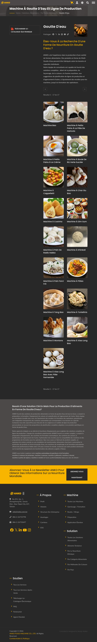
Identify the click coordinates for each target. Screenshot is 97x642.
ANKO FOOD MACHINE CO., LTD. (23, 633)
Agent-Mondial (19, 617)
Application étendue (75, 522)
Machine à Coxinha (52, 221)
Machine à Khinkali (76, 249)
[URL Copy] (67, 34)
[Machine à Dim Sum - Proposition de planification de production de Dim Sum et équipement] (77, 208)
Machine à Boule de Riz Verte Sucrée (76, 161)
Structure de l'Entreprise (49, 512)
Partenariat (17, 612)
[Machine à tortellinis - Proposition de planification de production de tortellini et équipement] (77, 299)
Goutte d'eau (64, 13)
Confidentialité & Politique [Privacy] (20, 638)
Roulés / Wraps (73, 512)
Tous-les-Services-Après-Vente (23, 591)
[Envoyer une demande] (71, 2)
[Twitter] (56, 34)
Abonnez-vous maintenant (76, 474)
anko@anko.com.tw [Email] (20, 512)
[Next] (85, 89)
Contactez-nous (60, 458)
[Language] (82, 3)
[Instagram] (29, 530)
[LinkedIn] (59, 34)
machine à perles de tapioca (21, 458)
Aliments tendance (74, 546)
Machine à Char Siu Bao (76, 192)
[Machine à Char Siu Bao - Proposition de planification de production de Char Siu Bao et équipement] (77, 177)
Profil (42, 501)
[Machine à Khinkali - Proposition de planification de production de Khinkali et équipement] (77, 236)
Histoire (43, 507)
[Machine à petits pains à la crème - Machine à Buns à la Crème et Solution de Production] (53, 146)
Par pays (70, 570)
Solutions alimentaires (30, 13)
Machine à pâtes (75, 281)
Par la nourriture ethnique (74, 552)
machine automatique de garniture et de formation (52, 453)
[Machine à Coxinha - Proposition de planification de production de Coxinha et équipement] (53, 208)
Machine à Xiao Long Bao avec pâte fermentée (53, 374)
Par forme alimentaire (49, 13)
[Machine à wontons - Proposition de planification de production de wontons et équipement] (53, 327)
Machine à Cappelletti (48, 192)
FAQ (15, 606)
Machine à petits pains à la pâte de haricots (76, 128)
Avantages (44, 517)
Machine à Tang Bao (53, 312)
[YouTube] (25, 530)
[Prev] (45, 89)
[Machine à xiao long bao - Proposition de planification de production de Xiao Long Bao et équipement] (77, 327)
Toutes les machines (75, 501)
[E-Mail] (64, 34)
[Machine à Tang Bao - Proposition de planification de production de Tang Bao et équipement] (53, 299)
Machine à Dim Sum (77, 221)
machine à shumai (68, 455)
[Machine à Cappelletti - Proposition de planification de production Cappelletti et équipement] (53, 177)
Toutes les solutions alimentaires (75, 538)
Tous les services (20, 585)
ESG (42, 528)
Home (18, 13)
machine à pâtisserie (55, 455)
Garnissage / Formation (76, 507)
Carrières (43, 522)
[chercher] (87, 3)
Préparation (71, 517)
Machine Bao (49, 125)
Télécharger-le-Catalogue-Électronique (21, 30)
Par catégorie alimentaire (77, 559)
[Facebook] (53, 34)
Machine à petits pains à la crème (51, 161)
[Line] (62, 34)
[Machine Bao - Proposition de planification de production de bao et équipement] (53, 112)
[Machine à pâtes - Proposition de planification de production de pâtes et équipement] (77, 267)
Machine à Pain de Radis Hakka (52, 251)
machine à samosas (41, 455)
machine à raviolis (37, 458)
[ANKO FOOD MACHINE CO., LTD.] (21, 493)
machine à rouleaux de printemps (23, 455)
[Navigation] (93, 3)
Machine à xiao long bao (77, 342)
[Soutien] (77, 2)
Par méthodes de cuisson (77, 564)
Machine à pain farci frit (53, 282)
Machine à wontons (53, 340)
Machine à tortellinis (77, 312)
